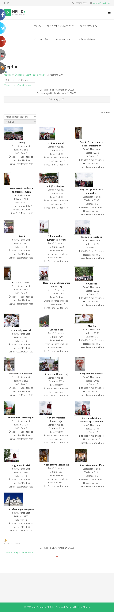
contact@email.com (101, 3)
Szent (28, 74)
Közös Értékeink (43, 39)
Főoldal (38, 26)
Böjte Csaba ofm (88, 26)
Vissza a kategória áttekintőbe (18, 85)
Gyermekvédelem (65, 39)
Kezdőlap (8, 74)
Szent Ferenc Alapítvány (60, 26)
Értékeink (19, 74)
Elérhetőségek (87, 39)
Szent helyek (39, 74)
